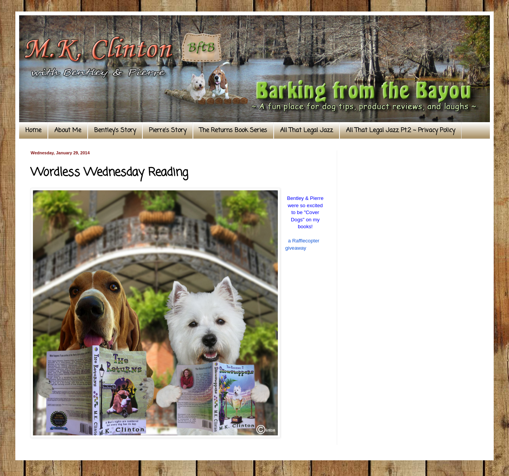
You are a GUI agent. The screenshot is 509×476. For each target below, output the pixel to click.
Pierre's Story (167, 130)
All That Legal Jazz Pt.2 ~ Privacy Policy (400, 130)
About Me (67, 130)
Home (33, 130)
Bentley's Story (115, 130)
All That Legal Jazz (306, 130)
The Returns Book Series (233, 130)
